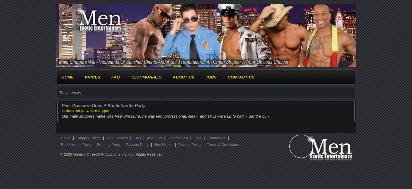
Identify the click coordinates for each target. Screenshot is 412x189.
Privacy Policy (189, 145)
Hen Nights (163, 145)
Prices (92, 77)
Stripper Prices (88, 138)
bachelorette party (75, 111)
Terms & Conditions (223, 145)
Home (67, 77)
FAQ (115, 77)
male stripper (99, 111)
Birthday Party (108, 145)
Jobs (211, 77)
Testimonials (146, 77)
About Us (183, 77)
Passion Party (137, 145)
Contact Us (241, 77)
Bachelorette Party (76, 145)
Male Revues (117, 138)
